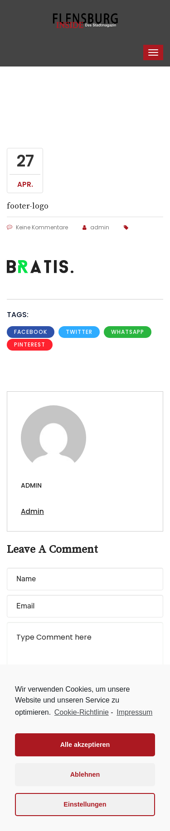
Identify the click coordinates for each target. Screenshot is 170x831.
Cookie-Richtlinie (81, 712)
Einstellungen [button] (84, 804)
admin (96, 227)
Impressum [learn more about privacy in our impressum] (134, 712)
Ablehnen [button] (85, 774)
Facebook (30, 332)
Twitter (79, 332)
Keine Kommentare (37, 227)
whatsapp (127, 332)
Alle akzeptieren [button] (85, 744)
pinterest (29, 344)
